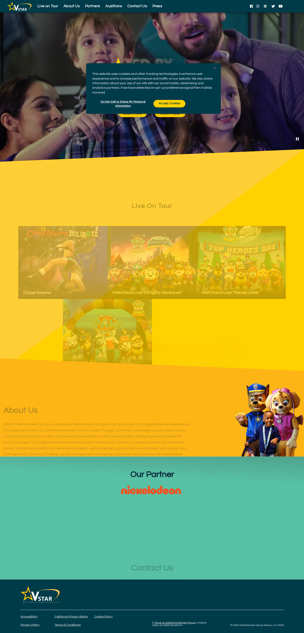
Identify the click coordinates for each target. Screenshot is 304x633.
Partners (92, 6)
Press (157, 6)
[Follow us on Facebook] (251, 6)
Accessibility (29, 616)
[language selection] (294, 6)
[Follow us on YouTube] (280, 6)
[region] (153, 88)
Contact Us (137, 6)
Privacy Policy (30, 624)
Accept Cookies (169, 103)
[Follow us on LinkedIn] (265, 6)
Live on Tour (47, 6)
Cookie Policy (103, 616)
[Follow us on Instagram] (258, 6)
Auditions (113, 6)
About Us (71, 6)
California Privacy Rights (71, 616)
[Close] (215, 68)
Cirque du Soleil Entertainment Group (175, 622)
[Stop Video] (297, 139)
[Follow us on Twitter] (273, 6)
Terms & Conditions (68, 624)
